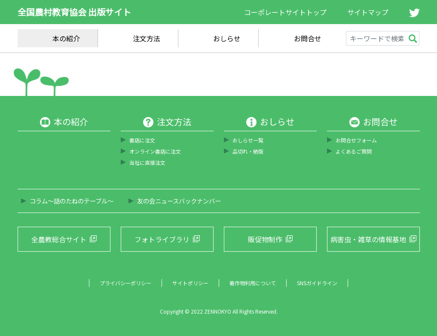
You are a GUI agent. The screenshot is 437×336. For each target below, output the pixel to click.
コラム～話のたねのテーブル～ (71, 200)
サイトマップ (367, 12)
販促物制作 (265, 239)
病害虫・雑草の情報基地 (368, 239)
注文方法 (146, 38)
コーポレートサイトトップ (285, 12)
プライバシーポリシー (125, 283)
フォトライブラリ (161, 239)
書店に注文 (142, 140)
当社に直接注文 (147, 162)
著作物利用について (252, 283)
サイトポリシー (190, 283)
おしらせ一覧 (247, 140)
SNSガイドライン (317, 283)
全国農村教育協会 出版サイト (74, 12)
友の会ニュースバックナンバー (179, 200)
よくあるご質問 (354, 151)
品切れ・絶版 (247, 151)
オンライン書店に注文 (155, 151)
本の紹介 (66, 38)
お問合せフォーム (356, 140)
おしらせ (227, 38)
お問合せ (307, 38)
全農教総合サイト (58, 239)
